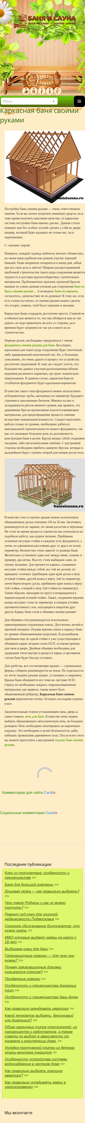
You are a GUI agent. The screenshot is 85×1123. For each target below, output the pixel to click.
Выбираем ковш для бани (26, 949)
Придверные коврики (22, 979)
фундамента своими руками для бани (30, 345)
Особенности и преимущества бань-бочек (41, 997)
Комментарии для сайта (29, 792)
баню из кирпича (66, 291)
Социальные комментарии (29, 813)
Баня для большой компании (29, 885)
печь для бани (34, 716)
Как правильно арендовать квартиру (37, 1008)
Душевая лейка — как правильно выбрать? (42, 891)
